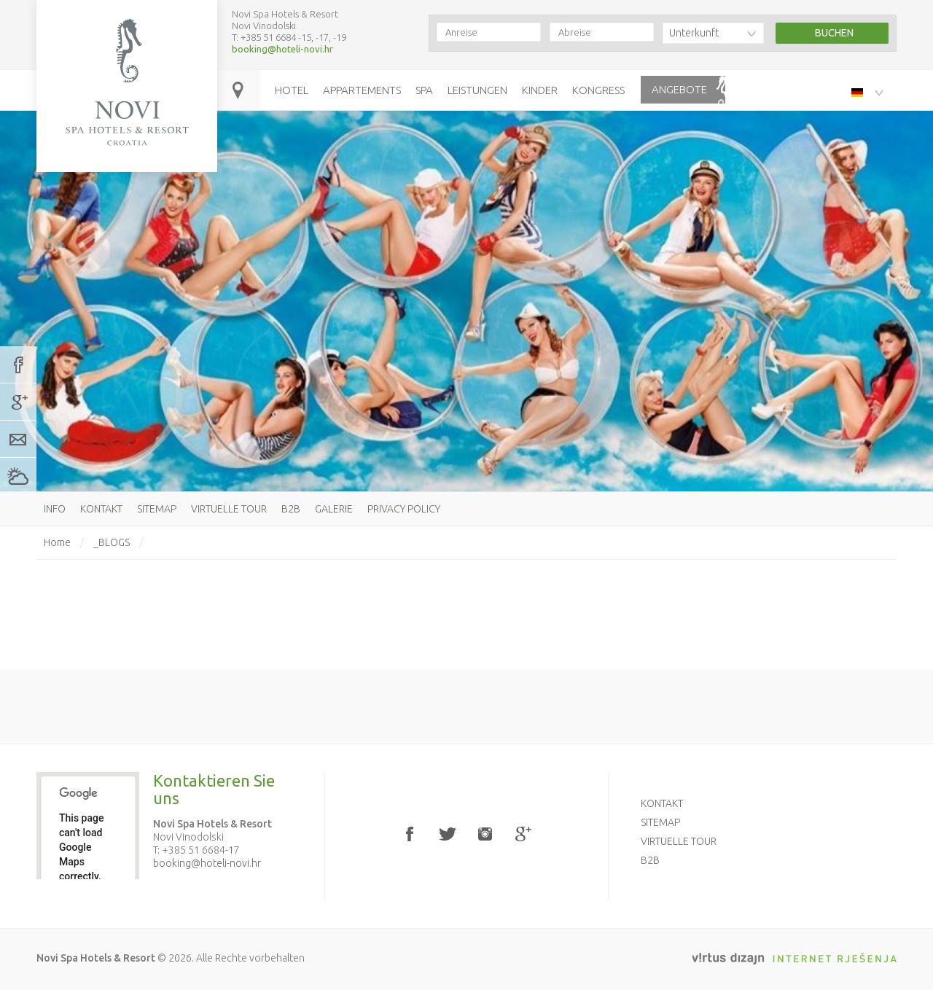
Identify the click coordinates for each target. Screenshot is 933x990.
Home (57, 542)
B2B (290, 509)
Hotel (291, 90)
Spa (424, 90)
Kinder (540, 90)
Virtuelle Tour (229, 509)
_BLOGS (111, 542)
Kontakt (101, 509)
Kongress (598, 90)
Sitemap (156, 509)
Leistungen (477, 90)
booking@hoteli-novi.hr (282, 49)
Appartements (362, 90)
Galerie (334, 509)
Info (55, 509)
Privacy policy (403, 509)
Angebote (679, 89)
